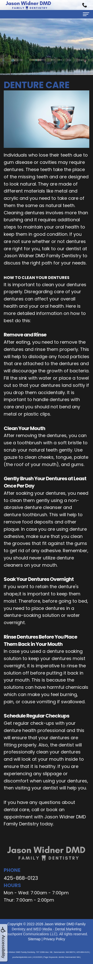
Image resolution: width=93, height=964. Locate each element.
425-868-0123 (21, 878)
